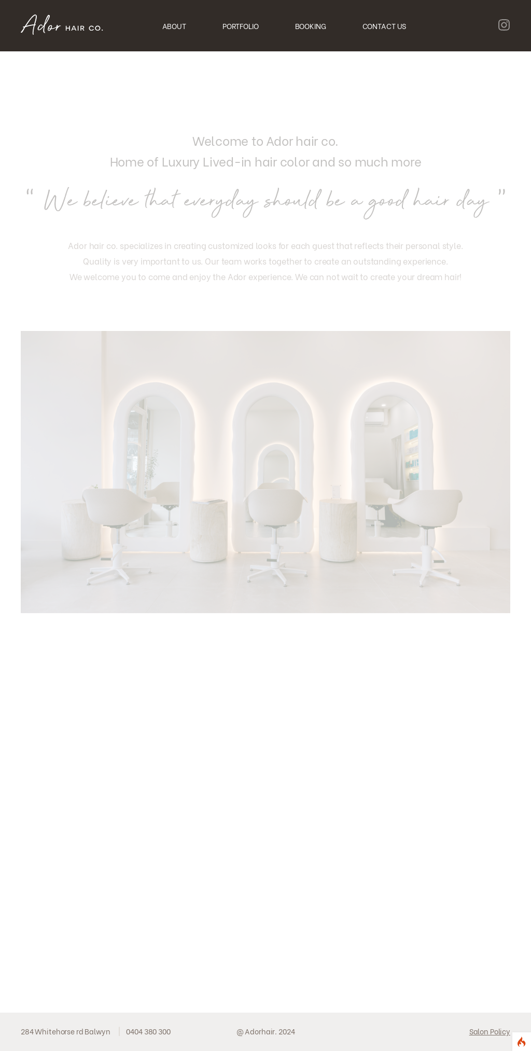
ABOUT (174, 25)
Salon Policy (489, 1031)
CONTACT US (384, 25)
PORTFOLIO (240, 25)
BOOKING (310, 25)
